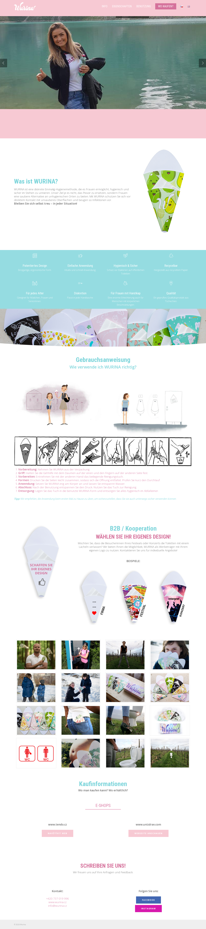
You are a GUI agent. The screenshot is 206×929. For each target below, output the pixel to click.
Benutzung (143, 6)
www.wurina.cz (57, 902)
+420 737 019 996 (57, 898)
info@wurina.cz (57, 906)
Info (104, 6)
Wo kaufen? (165, 6)
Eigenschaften (122, 6)
